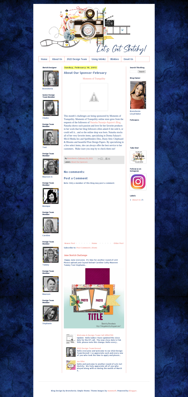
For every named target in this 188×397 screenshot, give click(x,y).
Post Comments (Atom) (87, 248)
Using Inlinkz (99, 59)
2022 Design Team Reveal (89, 348)
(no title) (81, 361)
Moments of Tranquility (94, 78)
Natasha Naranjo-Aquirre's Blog (105, 122)
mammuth (112, 391)
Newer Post (69, 243)
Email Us (128, 59)
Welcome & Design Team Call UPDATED (95, 335)
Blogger (133, 391)
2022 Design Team (77, 59)
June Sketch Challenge (75, 255)
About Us (57, 59)
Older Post (119, 243)
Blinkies (114, 59)
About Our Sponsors (79, 162)
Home (44, 59)
